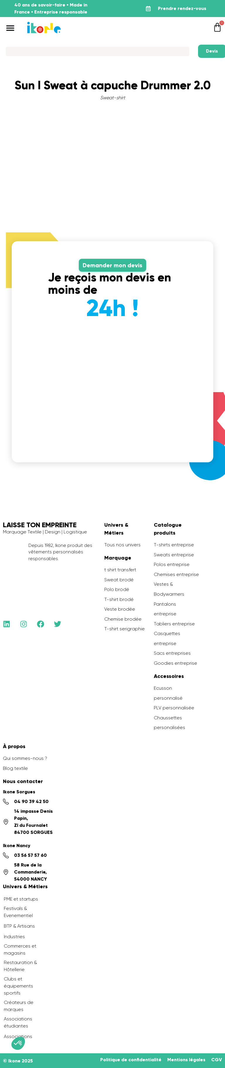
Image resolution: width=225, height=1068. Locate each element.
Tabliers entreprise (174, 624)
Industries (14, 936)
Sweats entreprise (174, 554)
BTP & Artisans (19, 926)
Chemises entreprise (176, 574)
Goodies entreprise (175, 663)
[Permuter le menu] (10, 27)
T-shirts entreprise (174, 545)
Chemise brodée (123, 619)
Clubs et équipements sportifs (18, 986)
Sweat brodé (119, 579)
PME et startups (21, 899)
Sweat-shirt (112, 97)
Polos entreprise (172, 564)
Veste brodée (119, 609)
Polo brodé (116, 589)
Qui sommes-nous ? (25, 758)
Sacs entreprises (172, 653)
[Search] (97, 51)
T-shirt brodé (119, 599)
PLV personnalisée (174, 708)
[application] (210, 1053)
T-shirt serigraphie (124, 629)
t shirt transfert (120, 569)
